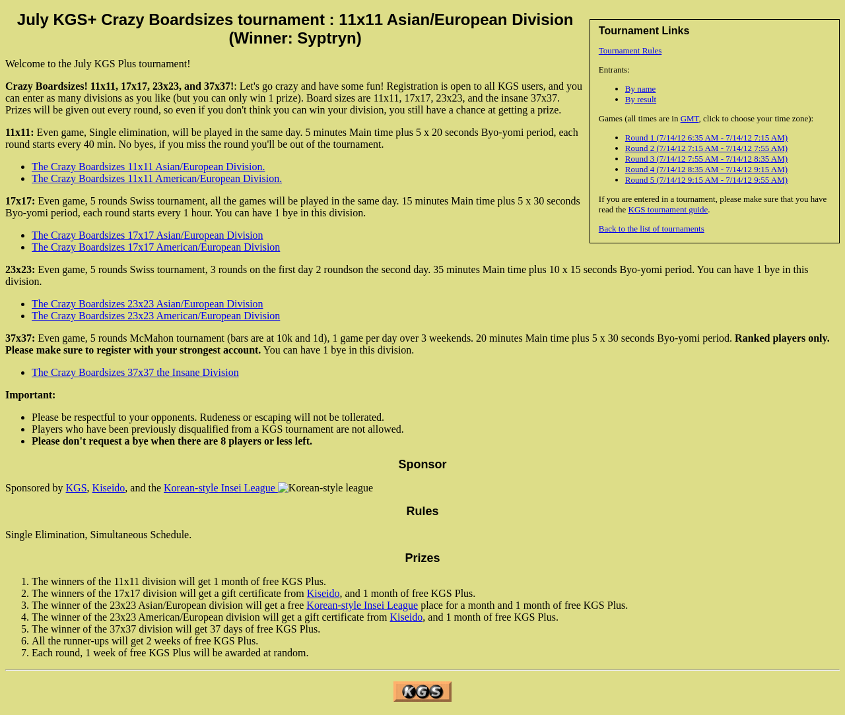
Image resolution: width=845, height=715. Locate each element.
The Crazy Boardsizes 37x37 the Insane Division (135, 372)
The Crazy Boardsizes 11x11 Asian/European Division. (148, 166)
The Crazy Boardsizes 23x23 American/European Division (156, 315)
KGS (76, 487)
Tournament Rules (630, 50)
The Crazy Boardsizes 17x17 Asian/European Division (147, 235)
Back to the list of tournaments (651, 228)
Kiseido (108, 487)
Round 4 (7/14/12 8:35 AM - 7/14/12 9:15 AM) (706, 169)
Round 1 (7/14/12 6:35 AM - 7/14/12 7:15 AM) (706, 137)
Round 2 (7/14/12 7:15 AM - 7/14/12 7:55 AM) (706, 148)
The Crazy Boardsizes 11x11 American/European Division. (157, 178)
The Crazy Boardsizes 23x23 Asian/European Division (147, 303)
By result (640, 99)
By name (640, 89)
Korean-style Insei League (221, 487)
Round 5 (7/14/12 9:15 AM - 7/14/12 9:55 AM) (706, 180)
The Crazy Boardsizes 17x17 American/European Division (156, 247)
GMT (690, 118)
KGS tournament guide (668, 209)
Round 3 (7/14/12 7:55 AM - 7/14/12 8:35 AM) (706, 159)
